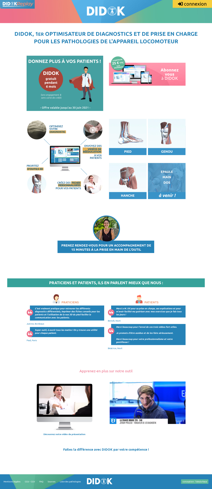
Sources (51, 481)
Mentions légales (12, 481)
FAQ (41, 481)
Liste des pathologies (70, 481)
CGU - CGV (30, 481)
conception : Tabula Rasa (195, 481)
